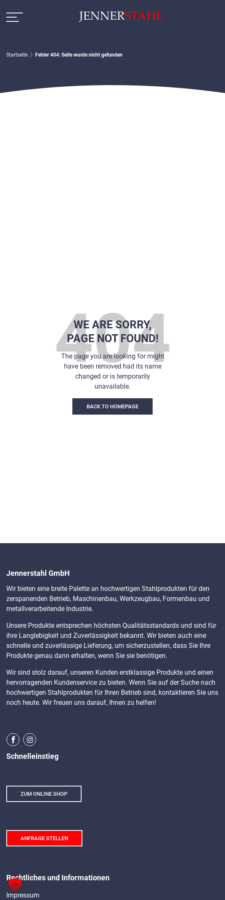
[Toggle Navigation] (14, 16)
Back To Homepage (112, 406)
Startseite (17, 55)
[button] (15, 885)
